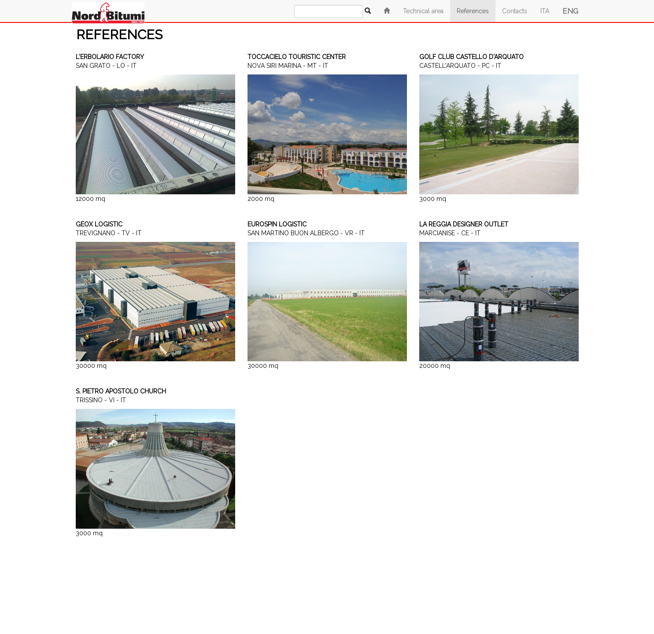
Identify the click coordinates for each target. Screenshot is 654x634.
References (473, 11)
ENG (570, 11)
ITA (544, 11)
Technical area (423, 11)
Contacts (514, 11)
